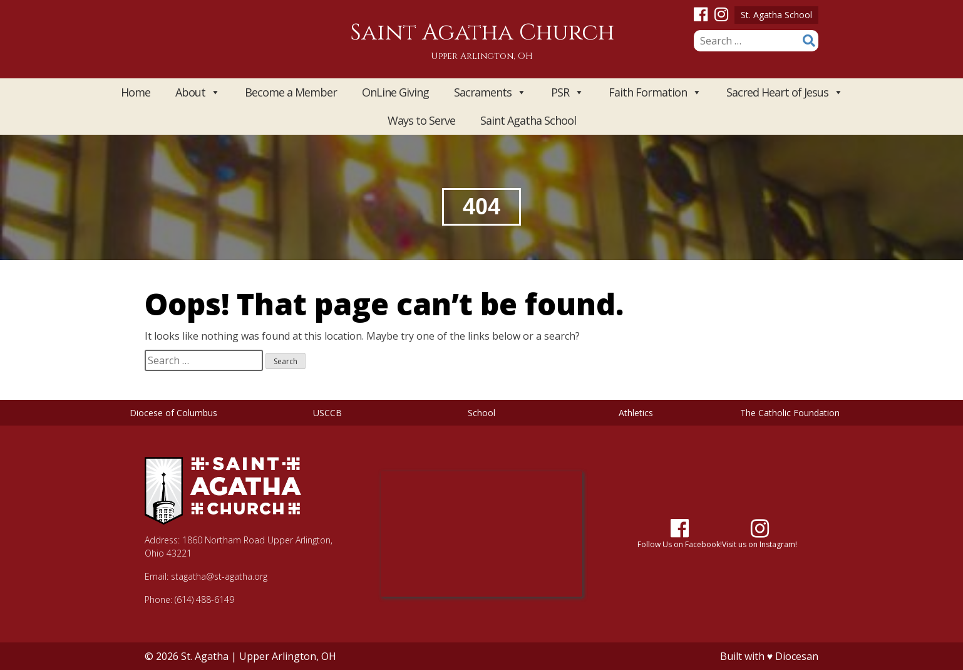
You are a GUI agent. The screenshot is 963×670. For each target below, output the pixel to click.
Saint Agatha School (528, 120)
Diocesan (796, 656)
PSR (567, 92)
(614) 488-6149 (204, 599)
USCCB (327, 413)
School (481, 413)
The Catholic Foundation (790, 413)
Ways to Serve (421, 120)
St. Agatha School (776, 15)
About (197, 92)
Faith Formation (655, 92)
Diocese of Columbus (173, 413)
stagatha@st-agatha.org (219, 576)
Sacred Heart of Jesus (784, 92)
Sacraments (490, 92)
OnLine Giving (395, 92)
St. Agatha (205, 656)
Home (135, 92)
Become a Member (291, 92)
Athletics (636, 413)
